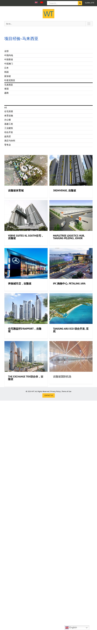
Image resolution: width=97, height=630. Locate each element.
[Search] (80, 3)
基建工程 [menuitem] (8, 124)
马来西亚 (8, 84)
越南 (6, 92)
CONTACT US (48, 395)
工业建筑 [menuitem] (8, 128)
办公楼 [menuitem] (7, 119)
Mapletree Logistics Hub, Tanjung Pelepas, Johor (66, 242)
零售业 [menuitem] (7, 144)
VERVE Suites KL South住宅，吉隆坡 (26, 239)
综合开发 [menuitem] (8, 132)
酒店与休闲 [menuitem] (9, 140)
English (71, 627)
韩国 (6, 72)
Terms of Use (66, 391)
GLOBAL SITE (89, 3)
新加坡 (7, 76)
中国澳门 (8, 63)
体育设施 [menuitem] (8, 115)
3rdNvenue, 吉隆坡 (62, 193)
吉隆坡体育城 (16, 190)
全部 (6, 51)
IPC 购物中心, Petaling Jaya (67, 291)
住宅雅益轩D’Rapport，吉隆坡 (24, 338)
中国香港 (8, 59)
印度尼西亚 (9, 80)
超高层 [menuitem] (7, 136)
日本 (6, 67)
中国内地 (8, 55)
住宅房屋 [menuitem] (8, 111)
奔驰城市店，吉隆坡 (19, 288)
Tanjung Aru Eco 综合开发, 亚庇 (68, 340)
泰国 (6, 88)
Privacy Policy (55, 391)
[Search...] (62, 3)
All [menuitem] (5, 107)
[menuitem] (36, 2)
